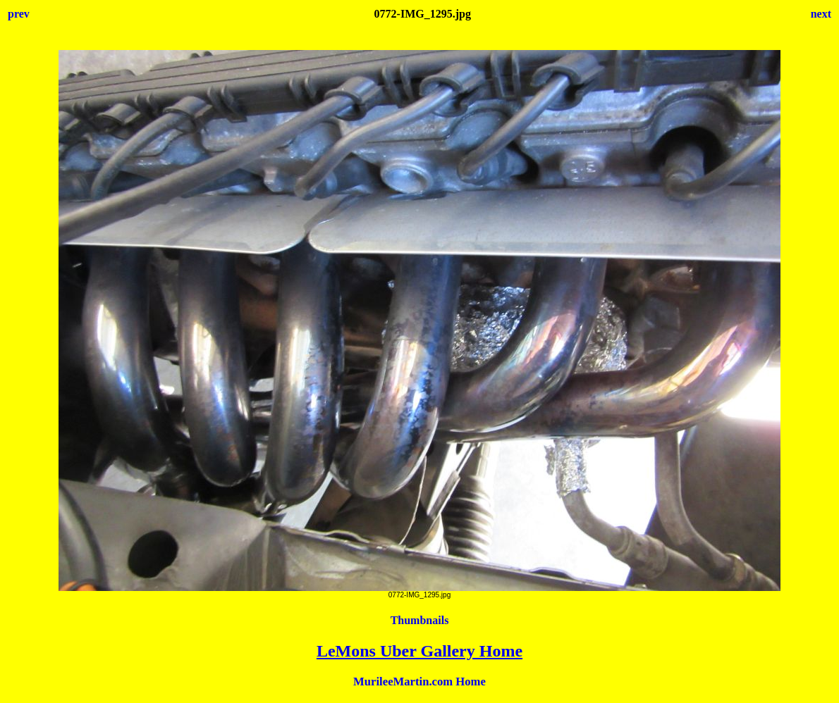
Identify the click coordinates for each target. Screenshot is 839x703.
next (821, 14)
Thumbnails (420, 620)
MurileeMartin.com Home (419, 681)
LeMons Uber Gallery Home (419, 651)
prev (19, 14)
